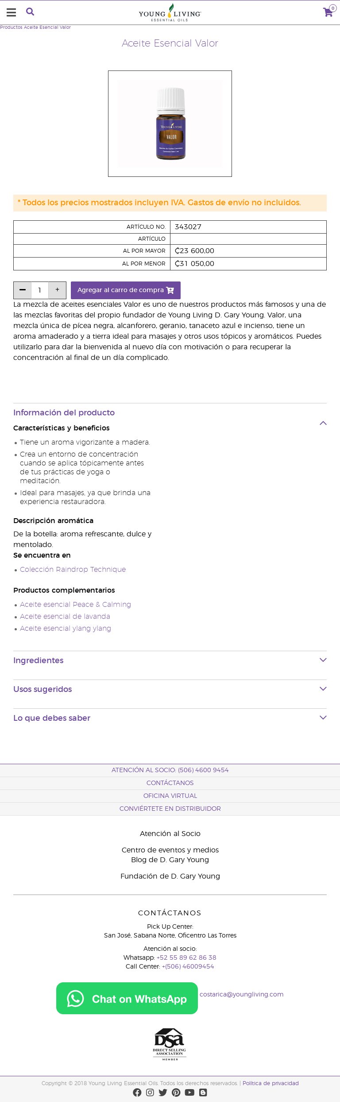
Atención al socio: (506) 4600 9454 (170, 770)
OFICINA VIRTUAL (170, 796)
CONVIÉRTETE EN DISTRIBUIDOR (170, 809)
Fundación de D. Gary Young (170, 876)
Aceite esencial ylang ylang (65, 628)
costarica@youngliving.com (242, 995)
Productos (11, 27)
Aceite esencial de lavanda (65, 616)
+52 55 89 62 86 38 (186, 958)
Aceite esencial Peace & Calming (75, 604)
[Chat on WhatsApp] (127, 995)
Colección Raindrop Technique (73, 569)
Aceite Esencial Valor (47, 27)
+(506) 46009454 (188, 967)
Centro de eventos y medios (170, 850)
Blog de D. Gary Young (170, 860)
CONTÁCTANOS (170, 783)
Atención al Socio (170, 833)
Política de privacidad (271, 1083)
